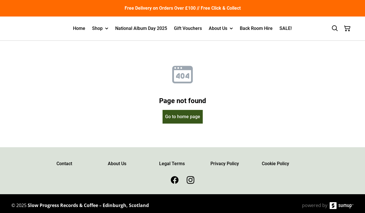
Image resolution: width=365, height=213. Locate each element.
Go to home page (182, 116)
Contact (64, 163)
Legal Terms (172, 163)
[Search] (334, 28)
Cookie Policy (275, 163)
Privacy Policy (224, 163)
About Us (117, 163)
